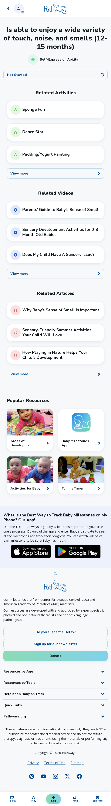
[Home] (55, 8)
